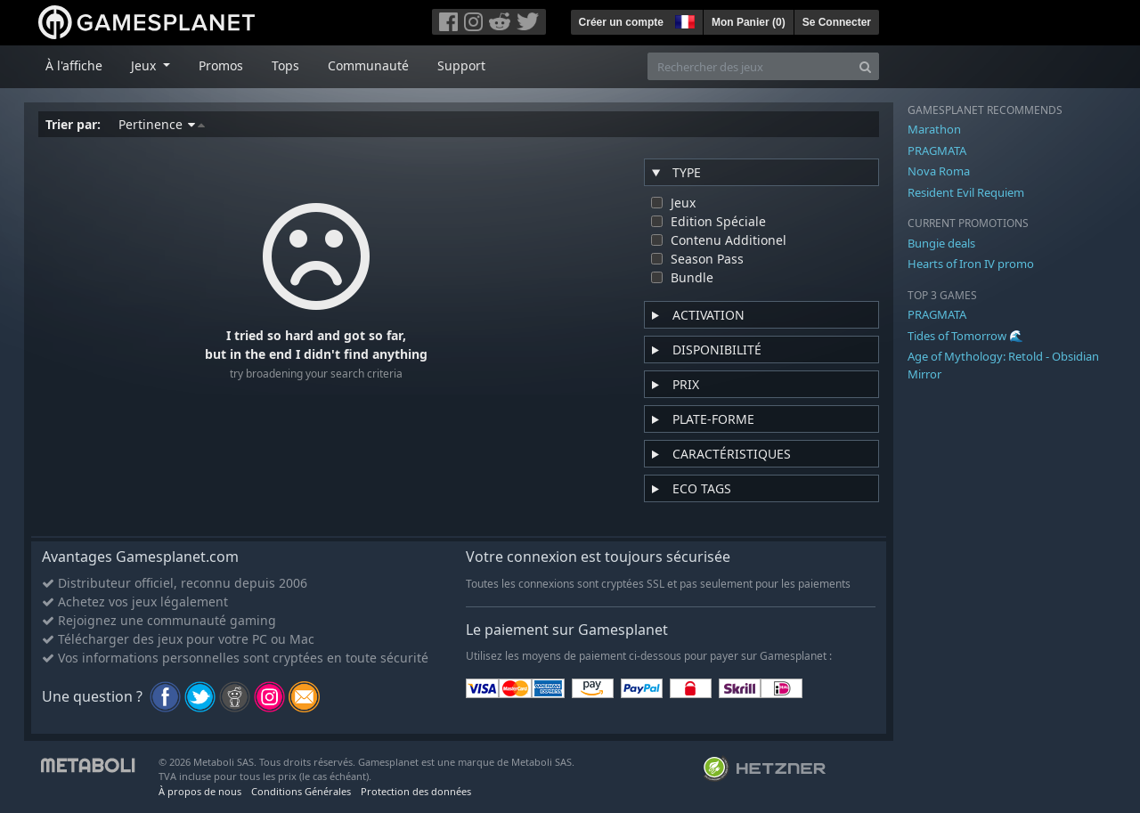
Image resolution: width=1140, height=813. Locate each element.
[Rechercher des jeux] (749, 66)
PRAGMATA (937, 150)
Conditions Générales (301, 791)
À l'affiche (73, 65)
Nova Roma (939, 171)
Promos (221, 65)
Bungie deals (941, 243)
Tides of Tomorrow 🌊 (965, 336)
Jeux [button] (145, 65)
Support (461, 65)
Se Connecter (836, 22)
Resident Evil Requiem (966, 192)
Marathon (934, 129)
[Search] (865, 66)
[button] (683, 19)
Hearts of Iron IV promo (971, 264)
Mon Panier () (749, 22)
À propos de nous (200, 791)
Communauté (368, 65)
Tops (285, 65)
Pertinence (161, 124)
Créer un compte (621, 22)
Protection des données (416, 791)
